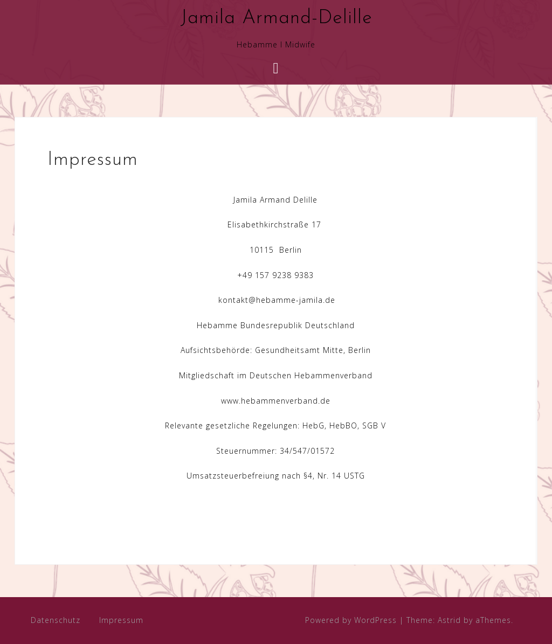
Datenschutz (55, 620)
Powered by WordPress (351, 620)
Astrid (449, 620)
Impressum (121, 620)
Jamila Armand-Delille (276, 18)
